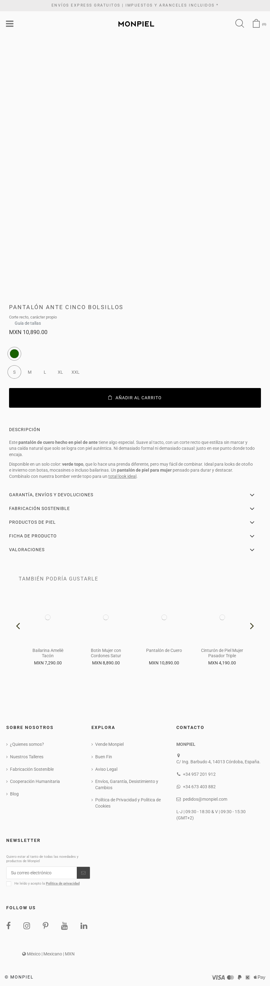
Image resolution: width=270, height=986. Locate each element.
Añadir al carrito (135, 397)
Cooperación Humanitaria (35, 781)
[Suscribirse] (83, 873)
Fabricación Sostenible (32, 769)
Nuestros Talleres (26, 756)
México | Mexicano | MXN (48, 953)
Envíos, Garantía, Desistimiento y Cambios (126, 784)
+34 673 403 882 (199, 786)
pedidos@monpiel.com (205, 799)
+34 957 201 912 (199, 774)
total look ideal (122, 476)
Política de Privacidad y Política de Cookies (128, 803)
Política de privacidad (63, 884)
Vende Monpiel (109, 744)
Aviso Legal (106, 769)
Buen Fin (103, 756)
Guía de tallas (28, 321)
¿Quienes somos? (27, 744)
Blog (14, 793)
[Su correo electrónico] (42, 873)
